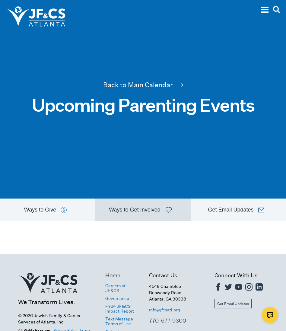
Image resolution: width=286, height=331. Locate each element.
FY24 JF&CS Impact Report (119, 309)
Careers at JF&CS (115, 288)
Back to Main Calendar (143, 85)
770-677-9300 (167, 320)
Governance (117, 298)
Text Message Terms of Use (119, 321)
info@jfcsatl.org (164, 310)
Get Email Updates (233, 303)
